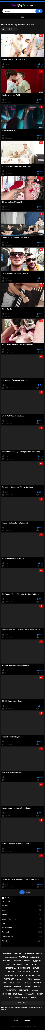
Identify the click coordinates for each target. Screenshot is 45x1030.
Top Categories (10, 898)
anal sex (9, 972)
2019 (30, 979)
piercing (37, 986)
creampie (27, 986)
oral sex (18, 953)
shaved (36, 968)
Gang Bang (22, 901)
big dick (19, 975)
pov (5, 983)
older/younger (11, 957)
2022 (8, 964)
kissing (37, 983)
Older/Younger (22, 937)
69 (14, 964)
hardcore (9, 975)
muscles (17, 994)
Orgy (22, 923)
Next (28, 892)
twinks (17, 986)
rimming (7, 953)
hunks (17, 998)
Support (27, 1021)
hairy (34, 964)
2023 (10, 998)
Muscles (22, 941)
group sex (6, 994)
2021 (28, 964)
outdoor (37, 961)
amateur (21, 979)
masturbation (33, 975)
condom (27, 961)
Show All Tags (22, 1003)
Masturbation (22, 928)
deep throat (24, 968)
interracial (10, 968)
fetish (39, 953)
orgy (19, 972)
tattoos (23, 957)
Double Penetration (22, 919)
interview (17, 961)
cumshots (9, 979)
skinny (40, 994)
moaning (6, 961)
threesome (30, 994)
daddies (20, 964)
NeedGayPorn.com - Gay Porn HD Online (21, 1026)
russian (37, 979)
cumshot (34, 957)
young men (11, 990)
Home (16, 1021)
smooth (7, 986)
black (33, 998)
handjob (34, 990)
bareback (24, 990)
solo (12, 983)
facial (36, 972)
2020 (18, 983)
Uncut (22, 910)
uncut (25, 998)
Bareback (22, 932)
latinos (26, 972)
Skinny (22, 915)
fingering (29, 953)
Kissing (22, 906)
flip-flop (27, 983)
